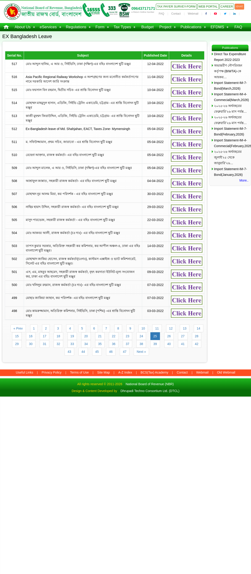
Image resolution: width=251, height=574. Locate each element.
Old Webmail (226, 372)
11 (157, 328)
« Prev (18, 328)
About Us (23, 27)
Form (100, 27)
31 (44, 344)
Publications (190, 27)
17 (44, 336)
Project (165, 27)
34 (86, 344)
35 (100, 344)
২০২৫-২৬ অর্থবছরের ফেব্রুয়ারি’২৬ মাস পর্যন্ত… (230, 108)
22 (113, 336)
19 (72, 336)
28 (197, 336)
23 (127, 336)
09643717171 (143, 8)
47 (124, 351)
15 (17, 336)
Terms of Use (79, 372)
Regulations (76, 27)
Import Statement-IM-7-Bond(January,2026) (230, 172)
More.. (243, 180)
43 (69, 351)
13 (184, 328)
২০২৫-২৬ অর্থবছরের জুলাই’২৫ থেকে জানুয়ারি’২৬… (228, 157)
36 (113, 344)
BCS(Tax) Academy (154, 372)
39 (155, 344)
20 (86, 336)
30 (31, 344)
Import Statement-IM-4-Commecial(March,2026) (231, 97)
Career (227, 6)
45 (97, 351)
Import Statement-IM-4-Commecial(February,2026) (231, 143)
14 (198, 328)
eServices (48, 27)
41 (183, 344)
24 (141, 336)
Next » (141, 351)
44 (83, 351)
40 (169, 344)
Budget (147, 27)
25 (155, 336)
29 (17, 344)
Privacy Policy (51, 372)
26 (169, 336)
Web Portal (208, 6)
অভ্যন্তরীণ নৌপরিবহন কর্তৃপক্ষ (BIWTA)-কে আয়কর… (228, 71)
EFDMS (217, 27)
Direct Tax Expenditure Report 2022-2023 (230, 57)
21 (100, 336)
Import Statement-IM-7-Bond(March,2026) (230, 85)
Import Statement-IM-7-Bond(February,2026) (230, 131)
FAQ (161, 13)
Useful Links (24, 372)
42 (197, 344)
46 (111, 351)
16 (31, 336)
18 (58, 336)
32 (58, 344)
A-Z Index (125, 372)
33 (72, 344)
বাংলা (239, 6)
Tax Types (122, 27)
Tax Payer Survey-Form (176, 6)
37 (127, 344)
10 (143, 328)
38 (141, 344)
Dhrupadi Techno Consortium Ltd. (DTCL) (149, 391)
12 (171, 328)
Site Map (103, 372)
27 (183, 336)
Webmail (193, 13)
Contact (176, 13)
